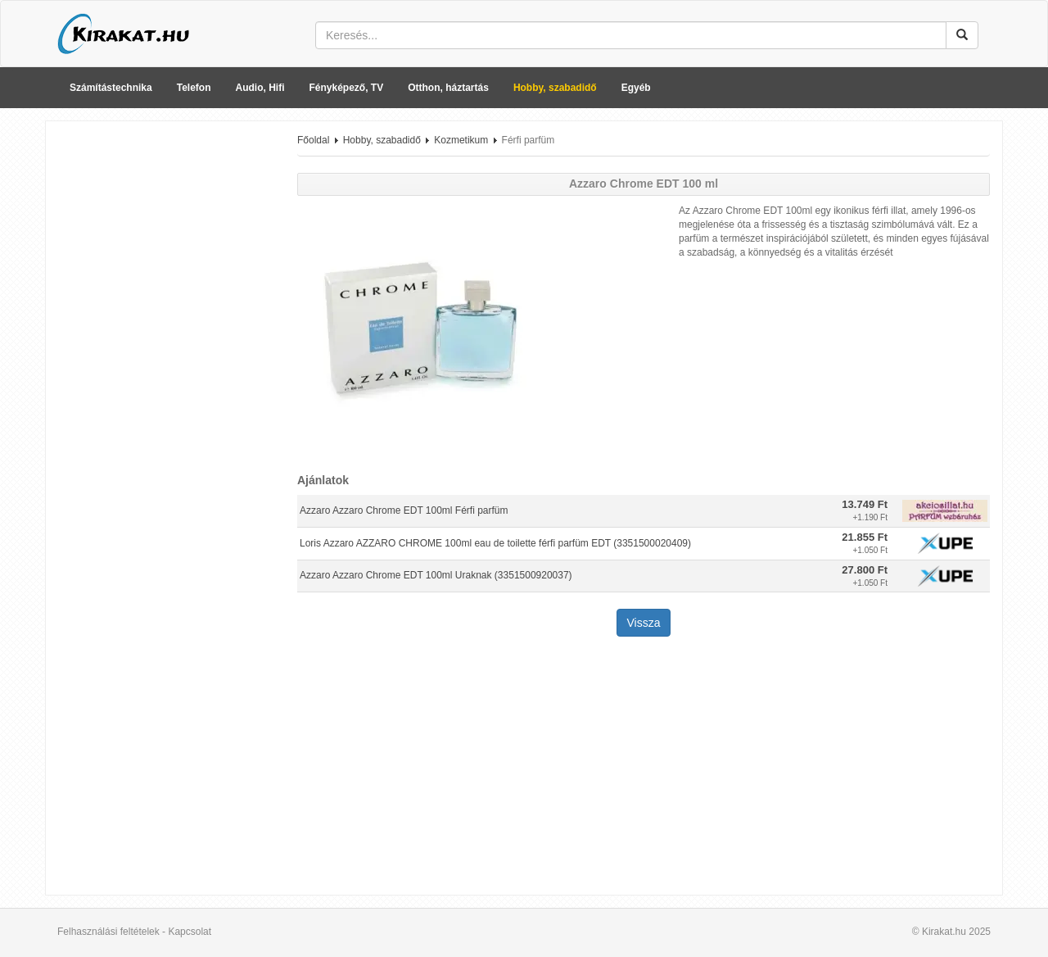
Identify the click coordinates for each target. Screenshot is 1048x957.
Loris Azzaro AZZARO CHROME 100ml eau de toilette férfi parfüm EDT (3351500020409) (495, 543)
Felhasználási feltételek (108, 931)
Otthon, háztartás (448, 87)
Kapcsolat (189, 931)
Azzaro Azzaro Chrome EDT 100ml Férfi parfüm (404, 510)
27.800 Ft (865, 570)
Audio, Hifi (260, 87)
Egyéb (636, 87)
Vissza (644, 622)
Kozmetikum (461, 140)
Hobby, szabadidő (555, 87)
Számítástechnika (111, 87)
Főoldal (313, 140)
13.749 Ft (865, 504)
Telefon (194, 87)
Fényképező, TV (346, 87)
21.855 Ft (865, 537)
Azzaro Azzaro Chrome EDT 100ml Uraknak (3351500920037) (436, 575)
